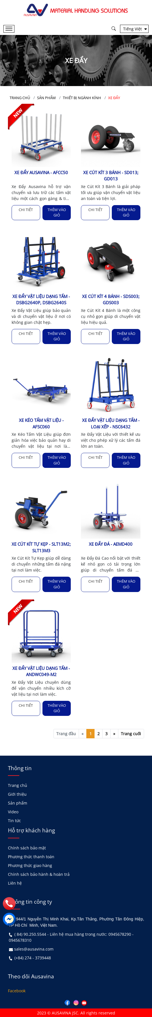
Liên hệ (15, 882)
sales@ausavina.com (33, 948)
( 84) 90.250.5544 (30, 934)
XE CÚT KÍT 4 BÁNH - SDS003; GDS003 (111, 299)
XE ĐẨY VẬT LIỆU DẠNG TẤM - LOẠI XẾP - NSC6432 (111, 423)
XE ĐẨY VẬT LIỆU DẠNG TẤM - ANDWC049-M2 (41, 671)
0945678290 (119, 934)
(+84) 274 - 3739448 (32, 957)
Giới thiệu (17, 794)
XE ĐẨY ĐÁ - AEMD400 (110, 544)
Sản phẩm (17, 802)
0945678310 (20, 940)
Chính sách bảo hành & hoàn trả (39, 873)
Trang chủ (17, 785)
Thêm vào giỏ (57, 212)
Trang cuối (131, 733)
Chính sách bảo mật (27, 847)
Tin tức (14, 820)
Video (13, 811)
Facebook (16, 990)
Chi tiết (26, 209)
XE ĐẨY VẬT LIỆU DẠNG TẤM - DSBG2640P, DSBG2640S (41, 299)
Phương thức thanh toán (31, 856)
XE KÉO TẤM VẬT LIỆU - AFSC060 (41, 423)
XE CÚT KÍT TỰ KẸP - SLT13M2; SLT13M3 (41, 547)
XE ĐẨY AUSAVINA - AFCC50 (41, 172)
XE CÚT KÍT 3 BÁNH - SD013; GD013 (110, 176)
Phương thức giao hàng (30, 865)
